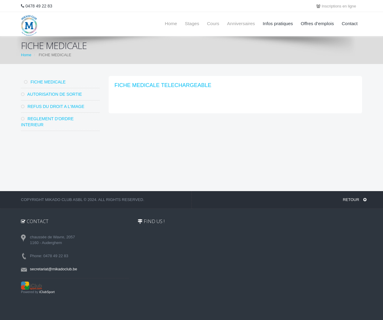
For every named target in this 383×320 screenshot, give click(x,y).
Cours (213, 23)
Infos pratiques (278, 23)
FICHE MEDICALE (45, 82)
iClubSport (46, 292)
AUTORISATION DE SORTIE (51, 94)
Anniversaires (241, 23)
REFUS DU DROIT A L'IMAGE (52, 106)
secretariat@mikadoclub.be (53, 269)
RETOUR (355, 199)
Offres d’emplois (317, 23)
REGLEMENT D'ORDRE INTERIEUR (47, 121)
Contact (350, 23)
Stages (192, 23)
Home (171, 23)
